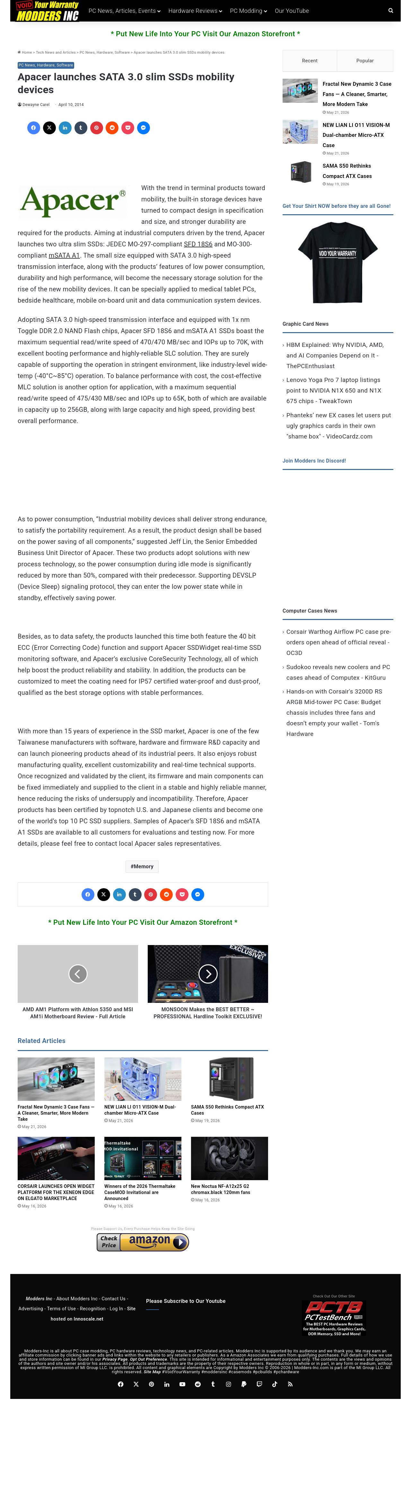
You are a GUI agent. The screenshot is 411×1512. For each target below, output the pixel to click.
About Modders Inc (77, 1306)
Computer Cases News (310, 613)
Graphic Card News (306, 326)
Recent (310, 61)
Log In (116, 1316)
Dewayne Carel (36, 104)
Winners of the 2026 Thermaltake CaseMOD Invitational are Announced (140, 1199)
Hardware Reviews (193, 10)
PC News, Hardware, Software (105, 52)
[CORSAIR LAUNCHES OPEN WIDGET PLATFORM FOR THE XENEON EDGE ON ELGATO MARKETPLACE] (56, 1165)
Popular (365, 61)
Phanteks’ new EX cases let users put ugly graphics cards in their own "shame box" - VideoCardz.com (338, 428)
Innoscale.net (88, 1326)
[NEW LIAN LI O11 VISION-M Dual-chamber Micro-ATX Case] (142, 1086)
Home (25, 52)
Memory (143, 866)
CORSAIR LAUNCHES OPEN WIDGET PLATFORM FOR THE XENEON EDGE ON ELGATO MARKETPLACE (56, 1199)
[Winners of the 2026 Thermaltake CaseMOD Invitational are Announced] (142, 1165)
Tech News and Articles (56, 52)
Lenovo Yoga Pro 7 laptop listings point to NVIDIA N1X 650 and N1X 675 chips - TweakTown (333, 393)
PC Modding (246, 10)
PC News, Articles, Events (122, 10)
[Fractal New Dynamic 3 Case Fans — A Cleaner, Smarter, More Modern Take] (56, 1086)
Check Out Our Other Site (334, 1303)
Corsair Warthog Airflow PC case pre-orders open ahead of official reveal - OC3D (338, 645)
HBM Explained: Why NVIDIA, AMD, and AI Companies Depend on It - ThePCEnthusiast (335, 358)
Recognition (93, 1316)
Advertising (31, 1316)
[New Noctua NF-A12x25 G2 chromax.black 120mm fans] (229, 1165)
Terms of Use (61, 1316)
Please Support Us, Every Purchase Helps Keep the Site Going (143, 1236)
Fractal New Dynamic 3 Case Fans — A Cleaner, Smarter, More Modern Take (56, 1120)
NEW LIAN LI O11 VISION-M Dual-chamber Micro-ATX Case (356, 138)
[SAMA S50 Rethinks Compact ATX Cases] (229, 1086)
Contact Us (113, 1306)
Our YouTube (292, 10)
